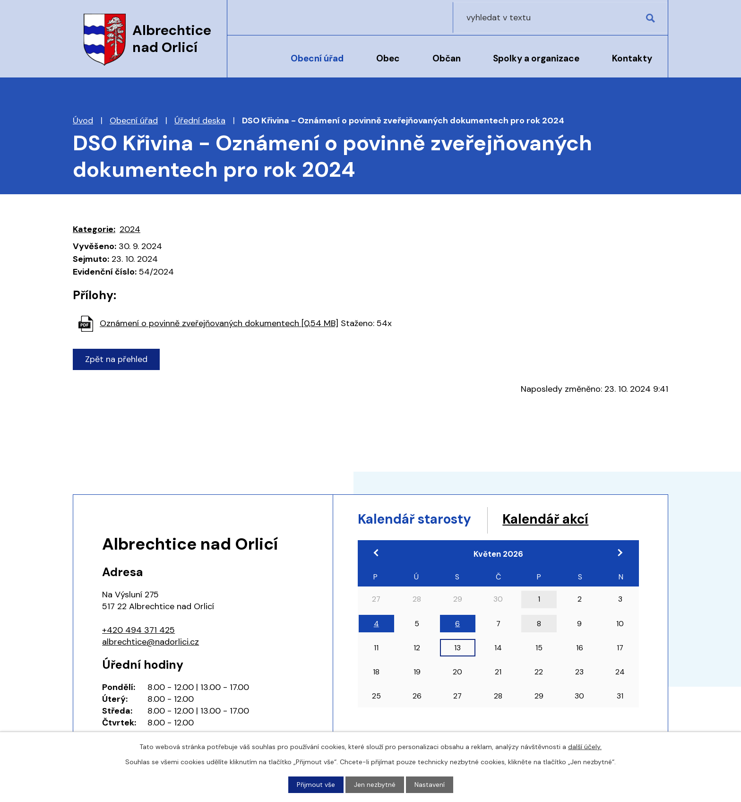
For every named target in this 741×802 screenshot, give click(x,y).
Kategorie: (94, 229)
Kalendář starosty (420, 519)
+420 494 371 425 (138, 630)
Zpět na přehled (117, 359)
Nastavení (429, 784)
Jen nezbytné (375, 784)
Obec (388, 58)
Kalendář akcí (561, 519)
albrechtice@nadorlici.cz (150, 641)
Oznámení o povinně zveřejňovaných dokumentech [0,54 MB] (219, 323)
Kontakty (632, 58)
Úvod (251, 65)
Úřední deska (199, 120)
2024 (130, 229)
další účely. (585, 746)
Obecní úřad (317, 58)
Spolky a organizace (536, 58)
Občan (446, 58)
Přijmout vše (316, 784)
